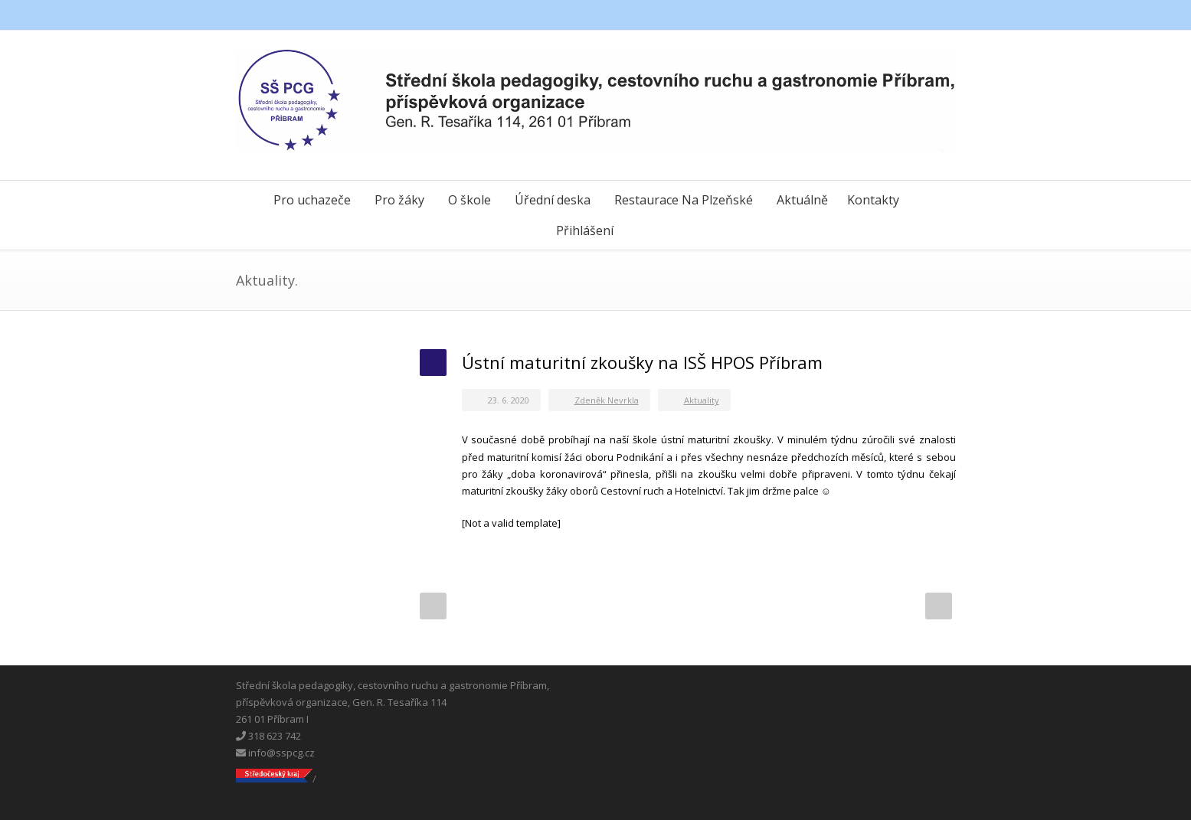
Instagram (940, 15)
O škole (469, 199)
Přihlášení (584, 230)
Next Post (938, 606)
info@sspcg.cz (275, 753)
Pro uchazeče (312, 199)
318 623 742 (268, 736)
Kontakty (873, 199)
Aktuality (701, 400)
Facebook (879, 15)
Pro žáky (399, 199)
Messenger (910, 15)
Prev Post (433, 606)
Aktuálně (802, 199)
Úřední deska (553, 199)
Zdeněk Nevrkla (606, 400)
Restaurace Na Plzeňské (683, 199)
